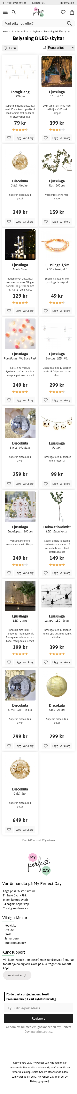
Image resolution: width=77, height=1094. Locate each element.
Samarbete (12, 938)
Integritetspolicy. (41, 1032)
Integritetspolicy (15, 943)
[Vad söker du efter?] (38, 23)
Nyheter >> (38, 2)
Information (67, 2)
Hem (5, 31)
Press (8, 934)
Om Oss (9, 930)
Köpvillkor (11, 925)
